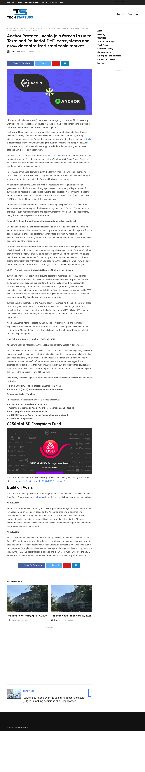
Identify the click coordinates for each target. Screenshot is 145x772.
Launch (38, 30)
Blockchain (19, 30)
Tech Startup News (79, 30)
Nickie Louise (11, 621)
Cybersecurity (104, 53)
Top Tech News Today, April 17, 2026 (27, 617)
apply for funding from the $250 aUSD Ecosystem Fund (42, 482)
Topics (119, 14)
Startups (44, 2)
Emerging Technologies (109, 57)
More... (100, 64)
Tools (130, 14)
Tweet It (43, 65)
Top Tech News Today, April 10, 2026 (71, 617)
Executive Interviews (32, 2)
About (62, 2)
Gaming (101, 36)
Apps (99, 32)
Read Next (28, 692)
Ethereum (30, 30)
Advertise (53, 2)
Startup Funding (105, 43)
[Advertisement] (49, 657)
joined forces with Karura (56, 157)
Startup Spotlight (51, 30)
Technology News (29, 32)
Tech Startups (14, 32)
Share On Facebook (20, 65)
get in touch (37, 498)
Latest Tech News (106, 61)
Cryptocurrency (105, 50)
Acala (88, 141)
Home (20, 2)
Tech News (102, 46)
